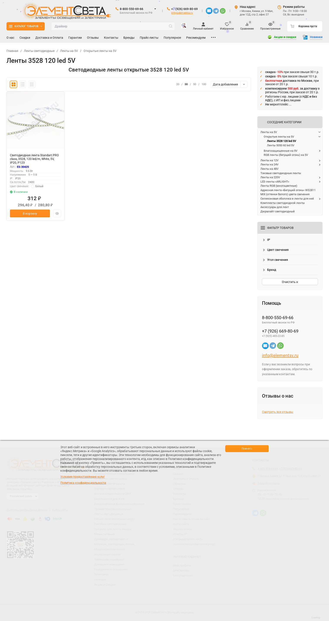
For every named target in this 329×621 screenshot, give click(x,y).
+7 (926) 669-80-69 (184, 9)
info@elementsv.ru (182, 12)
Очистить (290, 282)
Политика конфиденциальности (83, 482)
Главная (12, 50)
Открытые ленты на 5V (100, 50)
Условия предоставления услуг (82, 476)
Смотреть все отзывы (277, 412)
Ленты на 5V (69, 50)
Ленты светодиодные (39, 50)
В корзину (30, 213)
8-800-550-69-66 (131, 9)
